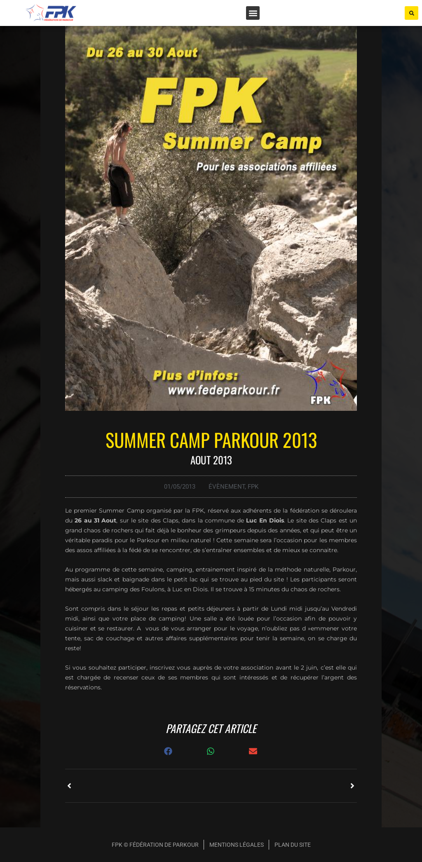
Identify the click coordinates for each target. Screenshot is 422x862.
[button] (253, 13)
